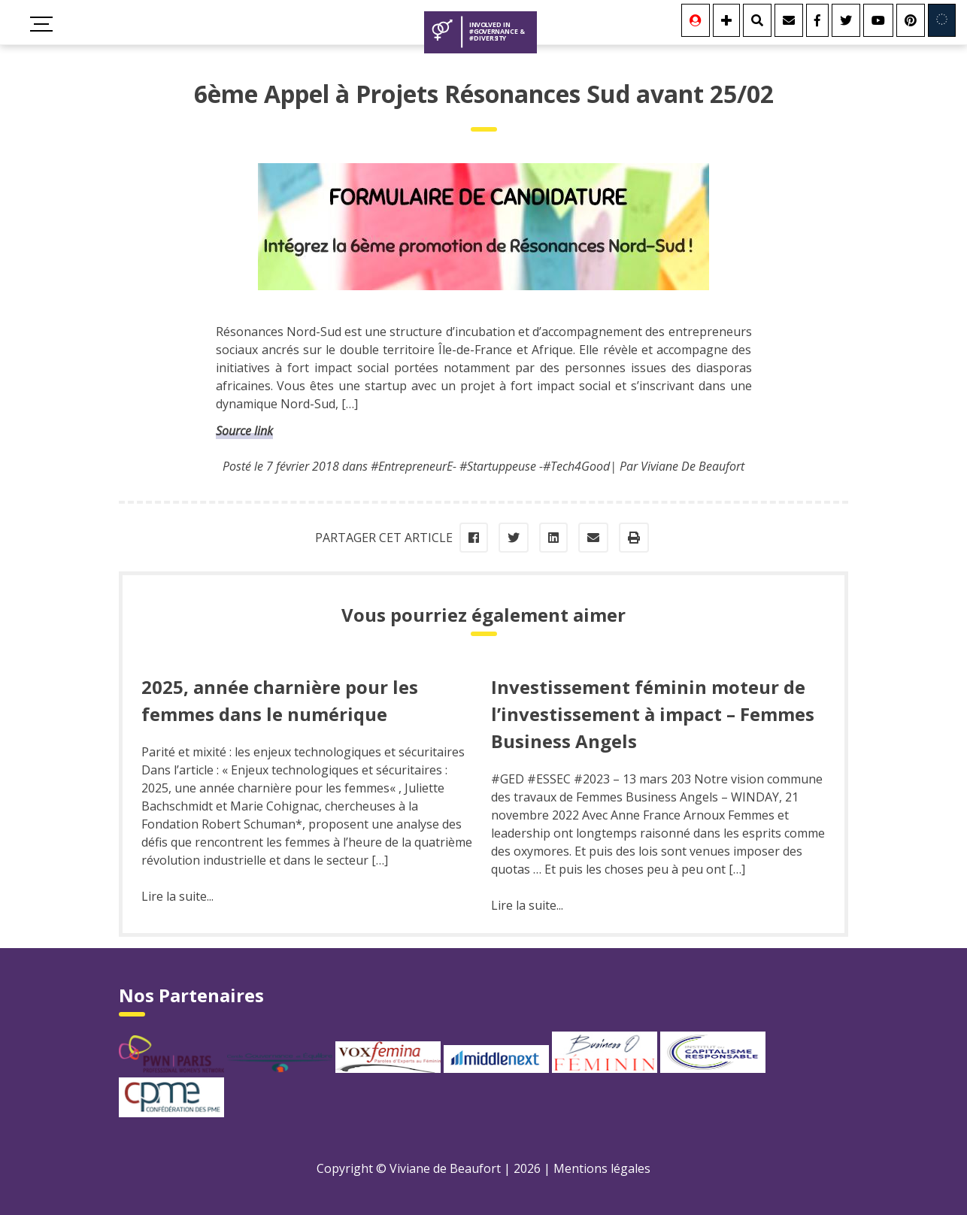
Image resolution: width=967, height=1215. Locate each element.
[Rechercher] (757, 20)
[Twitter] (846, 20)
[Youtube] (878, 20)
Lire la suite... (177, 896)
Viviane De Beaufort (692, 466)
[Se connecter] (695, 20)
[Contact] (789, 20)
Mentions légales (601, 1168)
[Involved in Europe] (942, 20)
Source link (244, 431)
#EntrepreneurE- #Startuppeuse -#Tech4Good (490, 466)
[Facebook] (817, 20)
